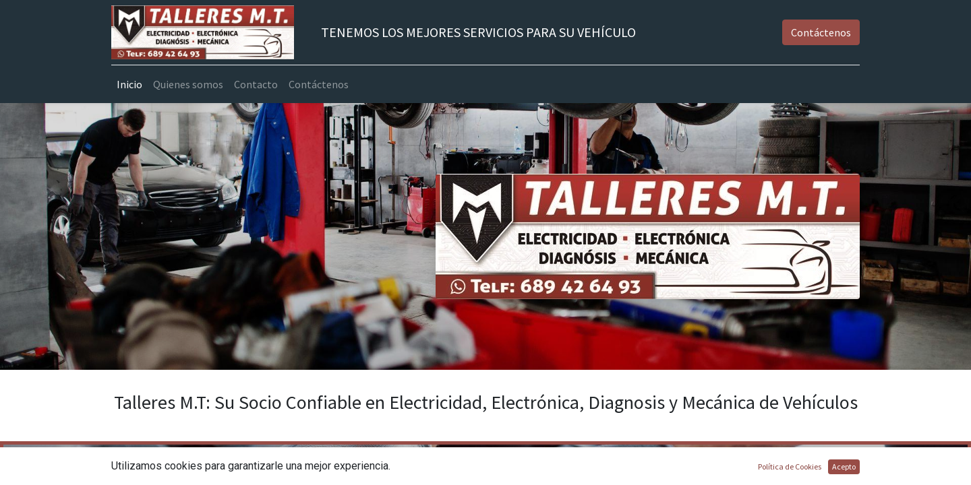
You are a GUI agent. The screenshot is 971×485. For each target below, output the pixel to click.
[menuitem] (129, 84)
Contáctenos (821, 32)
